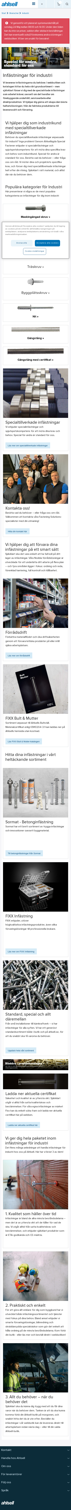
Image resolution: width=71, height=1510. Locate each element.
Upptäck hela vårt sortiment (21, 1050)
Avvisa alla (21, 243)
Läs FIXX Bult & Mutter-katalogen (24, 741)
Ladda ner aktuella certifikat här (23, 1125)
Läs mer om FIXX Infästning (21, 951)
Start (4, 13)
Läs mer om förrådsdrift (19, 655)
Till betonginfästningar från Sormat (24, 853)
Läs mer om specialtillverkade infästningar (28, 445)
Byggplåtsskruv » (35, 293)
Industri (25, 13)
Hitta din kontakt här (17, 531)
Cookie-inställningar (34, 251)
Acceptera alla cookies (47, 243)
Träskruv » (35, 267)
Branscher (14, 13)
